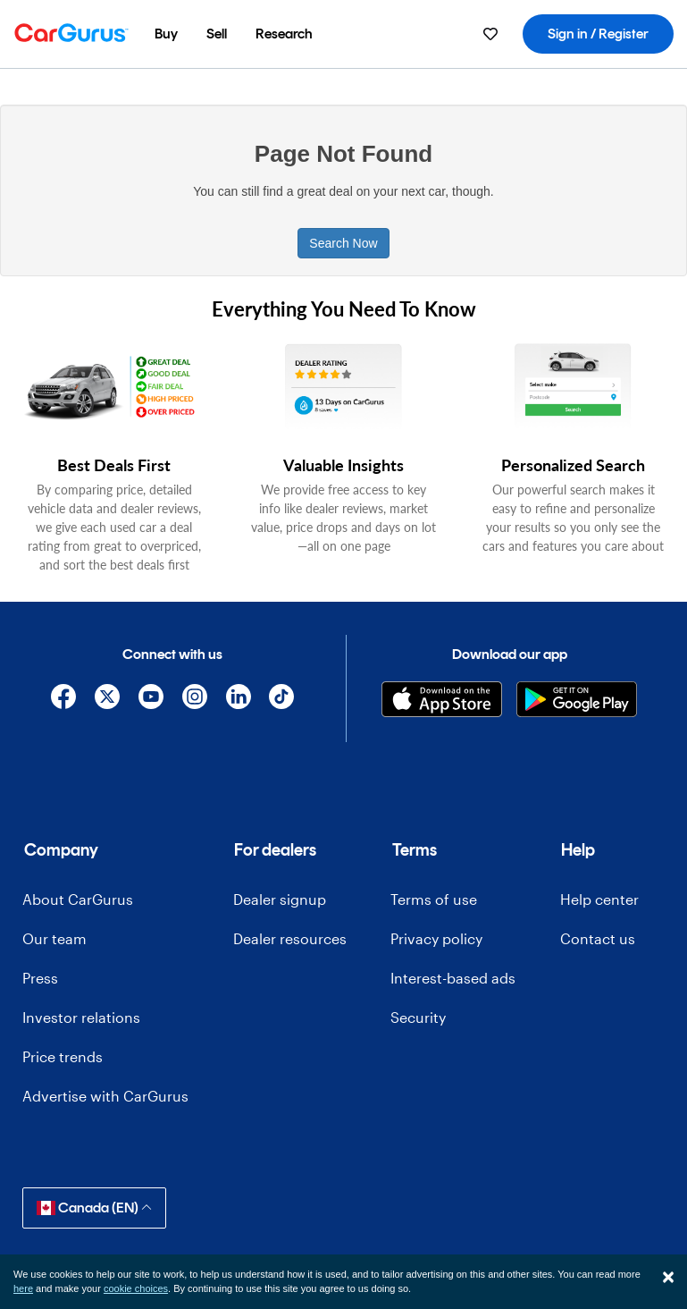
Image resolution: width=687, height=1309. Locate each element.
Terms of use (433, 899)
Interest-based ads (452, 977)
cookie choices (136, 1288)
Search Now (343, 243)
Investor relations (81, 1017)
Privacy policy (436, 938)
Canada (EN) (94, 1207)
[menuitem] (166, 34)
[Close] (668, 1277)
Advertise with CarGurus (105, 1095)
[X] (108, 700)
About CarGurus (77, 899)
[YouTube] (151, 700)
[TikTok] (282, 700)
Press (40, 977)
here (23, 1288)
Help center (599, 899)
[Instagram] (194, 700)
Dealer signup (279, 899)
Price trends (62, 1056)
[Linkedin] (238, 700)
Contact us (597, 938)
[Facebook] (64, 700)
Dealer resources (290, 938)
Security (418, 1017)
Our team (54, 938)
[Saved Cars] (490, 34)
